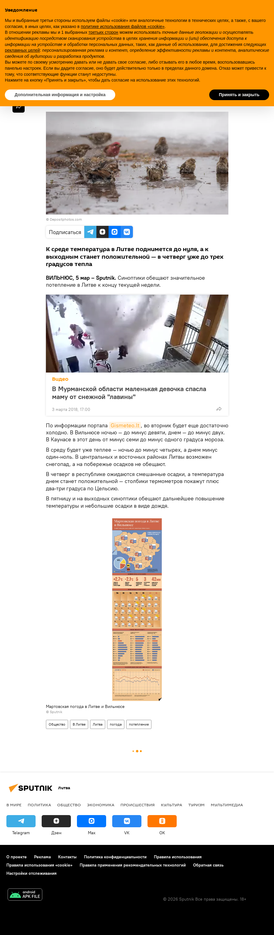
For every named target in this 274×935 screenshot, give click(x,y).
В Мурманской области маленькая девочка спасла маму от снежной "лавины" (129, 393)
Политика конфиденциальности (115, 857)
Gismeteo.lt (125, 425)
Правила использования (178, 857)
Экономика (100, 804)
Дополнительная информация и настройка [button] (60, 94)
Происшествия (137, 804)
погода (116, 724)
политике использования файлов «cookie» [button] (123, 26)
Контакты (67, 857)
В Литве (79, 724)
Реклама (42, 857)
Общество (57, 724)
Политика (39, 804)
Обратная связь (208, 865)
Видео (60, 379)
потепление (139, 724)
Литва (97, 724)
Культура (171, 804)
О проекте (16, 857)
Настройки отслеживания (31, 873)
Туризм (196, 804)
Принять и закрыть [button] (239, 94)
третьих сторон (103, 32)
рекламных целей (22, 50)
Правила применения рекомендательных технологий (133, 865)
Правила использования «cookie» (39, 865)
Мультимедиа (227, 804)
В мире (14, 804)
